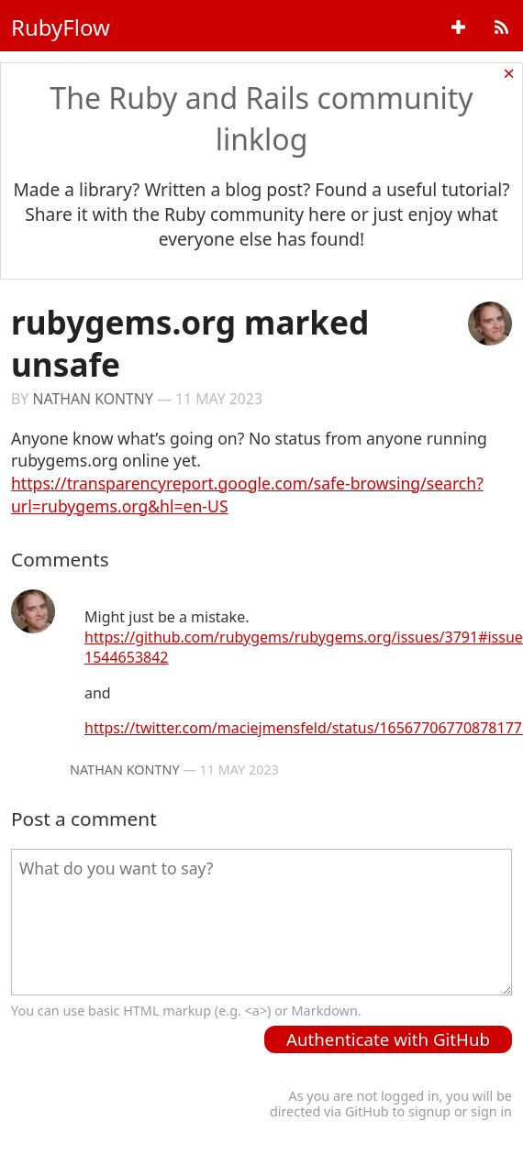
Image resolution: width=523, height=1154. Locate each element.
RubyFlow (60, 27)
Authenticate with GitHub (388, 1039)
